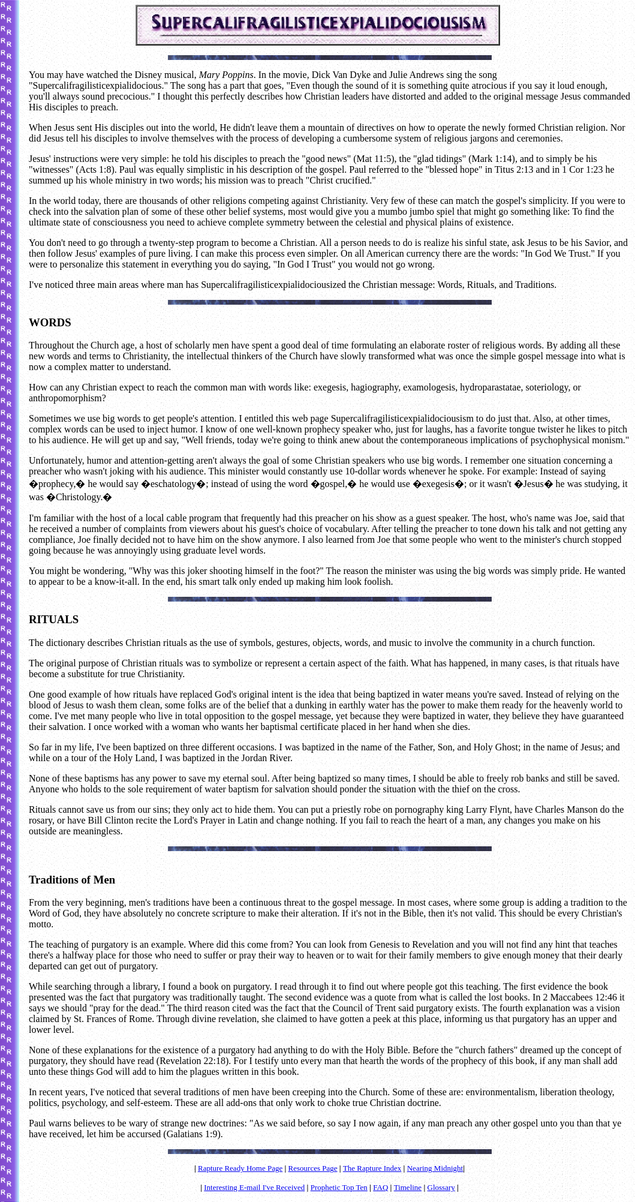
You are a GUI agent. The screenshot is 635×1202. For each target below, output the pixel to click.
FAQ (380, 1187)
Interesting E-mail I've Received (254, 1187)
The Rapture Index (372, 1168)
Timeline (408, 1187)
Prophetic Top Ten (339, 1187)
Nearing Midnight (435, 1168)
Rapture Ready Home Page (240, 1168)
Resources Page (313, 1168)
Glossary (441, 1187)
